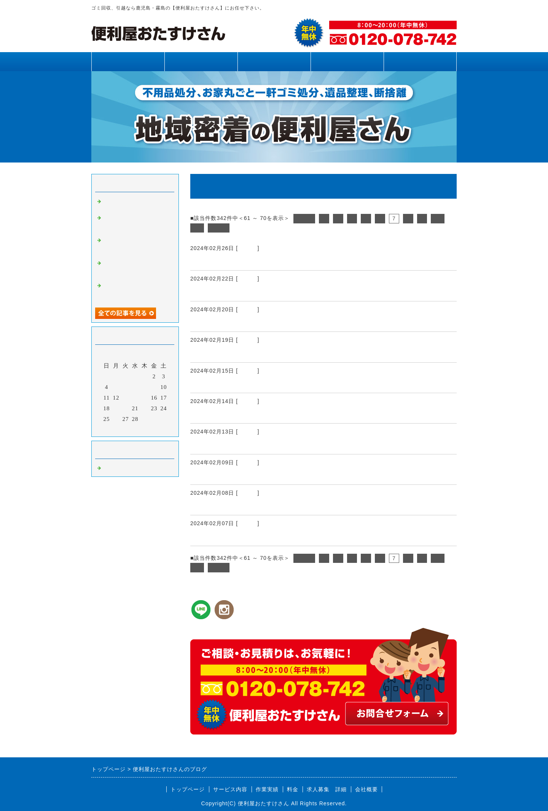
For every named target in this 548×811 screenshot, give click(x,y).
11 (197, 228)
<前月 (119, 429)
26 (116, 419)
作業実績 (274, 61)
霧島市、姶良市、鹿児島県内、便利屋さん (259, 536)
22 (145, 408)
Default (247, 248)
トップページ (127, 61)
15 (145, 398)
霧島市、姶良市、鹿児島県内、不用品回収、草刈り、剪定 (136, 245)
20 (126, 408)
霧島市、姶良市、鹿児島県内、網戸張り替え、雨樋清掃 (136, 268)
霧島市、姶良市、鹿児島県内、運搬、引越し (262, 261)
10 (437, 218)
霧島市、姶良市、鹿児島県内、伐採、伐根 (259, 475)
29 (145, 419)
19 (116, 408)
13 (126, 398)
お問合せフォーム (420, 61)
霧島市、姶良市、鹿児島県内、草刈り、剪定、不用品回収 (136, 223)
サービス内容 (200, 61)
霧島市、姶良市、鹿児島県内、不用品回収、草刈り (136, 291)
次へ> (218, 228)
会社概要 (366, 789)
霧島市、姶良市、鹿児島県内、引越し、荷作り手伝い (277, 414)
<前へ (304, 218)
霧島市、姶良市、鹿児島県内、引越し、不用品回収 (273, 353)
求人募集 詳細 (327, 789)
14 (135, 398)
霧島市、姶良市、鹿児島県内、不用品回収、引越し (273, 292)
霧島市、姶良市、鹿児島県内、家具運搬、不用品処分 (277, 445)
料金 (347, 61)
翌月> (151, 429)
